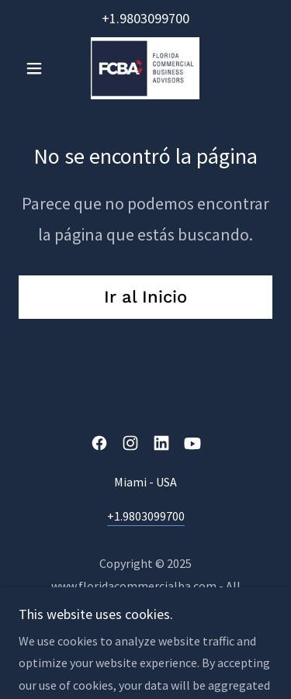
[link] (145, 68)
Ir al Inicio (145, 296)
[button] (38, 68)
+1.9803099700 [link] (145, 18)
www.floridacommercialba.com (134, 585)
